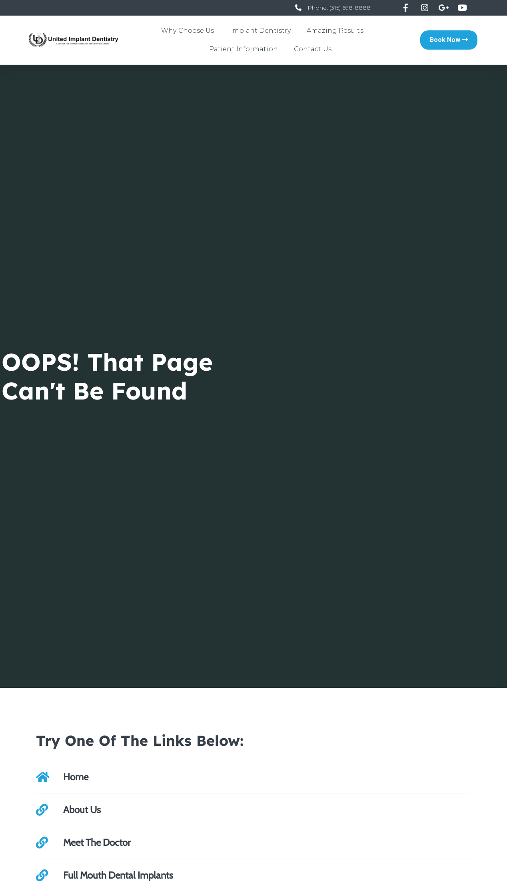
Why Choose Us (187, 30)
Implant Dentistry (260, 30)
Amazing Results (335, 30)
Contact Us (312, 49)
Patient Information (243, 49)
